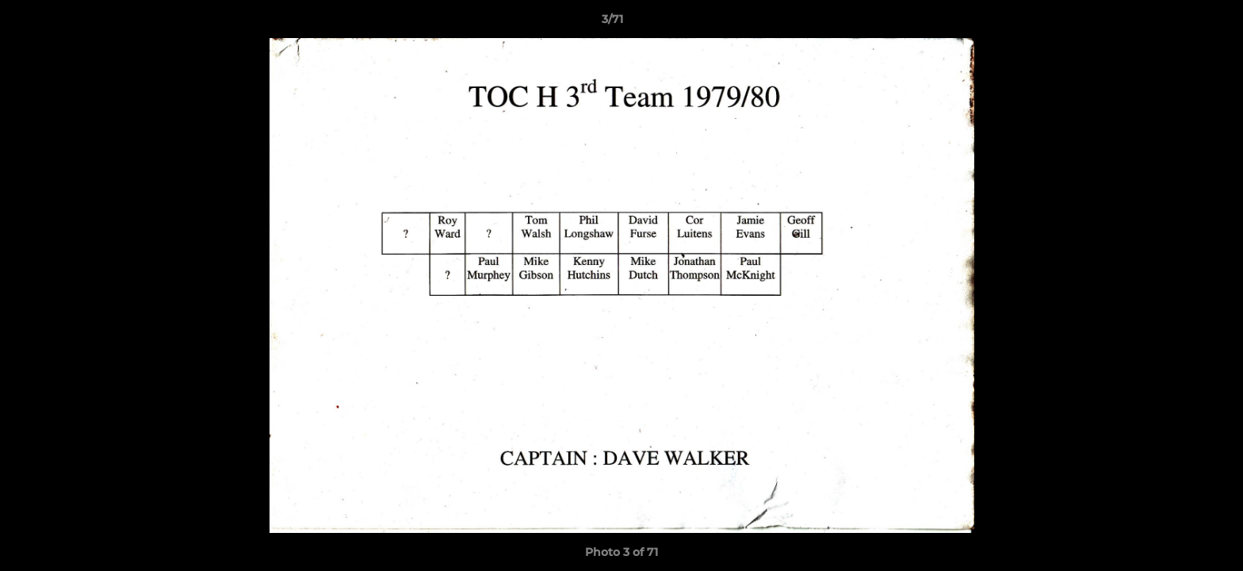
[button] (1176, 23)
